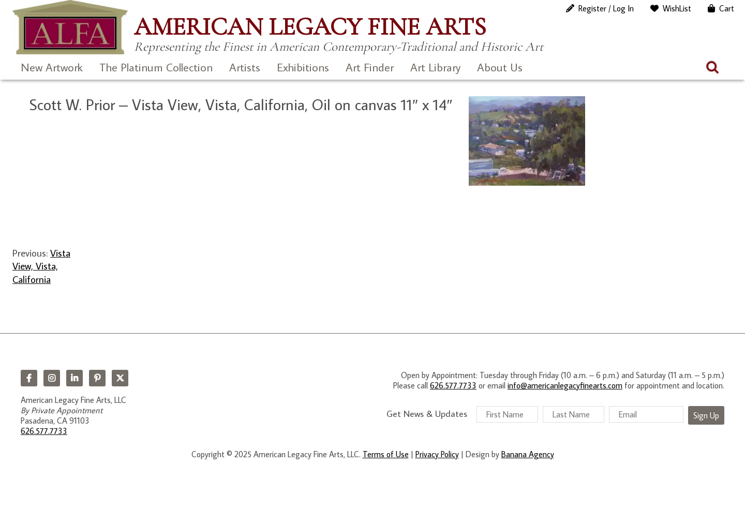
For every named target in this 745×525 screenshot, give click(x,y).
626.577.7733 (44, 431)
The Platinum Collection (156, 66)
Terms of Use (386, 454)
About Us (500, 66)
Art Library (435, 66)
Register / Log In (606, 8)
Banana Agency (527, 454)
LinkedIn (74, 378)
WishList (677, 8)
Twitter (120, 378)
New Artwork (52, 66)
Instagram (51, 378)
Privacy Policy (437, 454)
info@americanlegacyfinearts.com (565, 385)
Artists (244, 66)
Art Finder (370, 66)
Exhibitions (303, 66)
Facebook (29, 378)
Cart (726, 8)
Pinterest (97, 378)
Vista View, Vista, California (41, 266)
